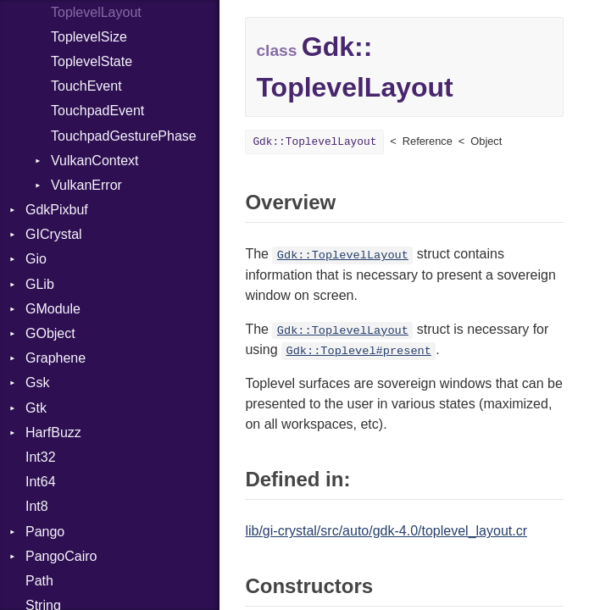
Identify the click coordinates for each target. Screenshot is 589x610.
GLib (39, 284)
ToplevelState (91, 61)
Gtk (36, 408)
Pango (44, 531)
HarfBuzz (53, 432)
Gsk (37, 382)
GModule (53, 309)
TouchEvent (86, 86)
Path (39, 581)
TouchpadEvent (97, 110)
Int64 (40, 481)
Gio (36, 259)
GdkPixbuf (56, 209)
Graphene (55, 358)
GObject (50, 333)
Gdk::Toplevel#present (358, 351)
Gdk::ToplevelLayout (314, 142)
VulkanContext (94, 160)
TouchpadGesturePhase (124, 136)
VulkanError (86, 185)
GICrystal (53, 234)
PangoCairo (61, 556)
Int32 (40, 457)
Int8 (36, 506)
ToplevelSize (89, 37)
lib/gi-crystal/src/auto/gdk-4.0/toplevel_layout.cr (386, 531)
